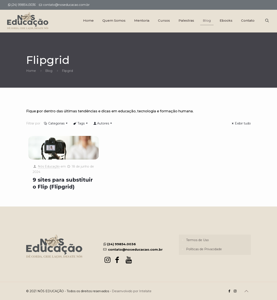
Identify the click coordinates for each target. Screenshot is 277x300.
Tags (81, 123)
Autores (103, 123)
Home (31, 71)
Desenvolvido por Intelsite (131, 291)
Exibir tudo (241, 123)
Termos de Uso (197, 240)
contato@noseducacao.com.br (66, 5)
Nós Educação (49, 166)
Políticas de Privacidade (204, 249)
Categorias (56, 123)
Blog (48, 71)
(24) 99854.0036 (119, 244)
